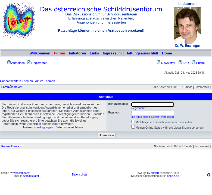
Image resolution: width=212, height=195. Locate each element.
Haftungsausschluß (142, 53)
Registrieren (37, 62)
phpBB (155, 172)
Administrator (31, 175)
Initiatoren (77, 53)
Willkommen (40, 53)
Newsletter (168, 62)
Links (94, 53)
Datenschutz (79, 174)
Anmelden (16, 62)
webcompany (22, 172)
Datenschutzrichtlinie (69, 127)
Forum (59, 53)
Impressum (112, 53)
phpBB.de (173, 175)
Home (167, 53)
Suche (198, 62)
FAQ (184, 62)
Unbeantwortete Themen (16, 81)
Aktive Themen (45, 81)
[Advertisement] (106, 162)
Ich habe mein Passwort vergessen (153, 116)
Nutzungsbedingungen (38, 127)
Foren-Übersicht (11, 87)
